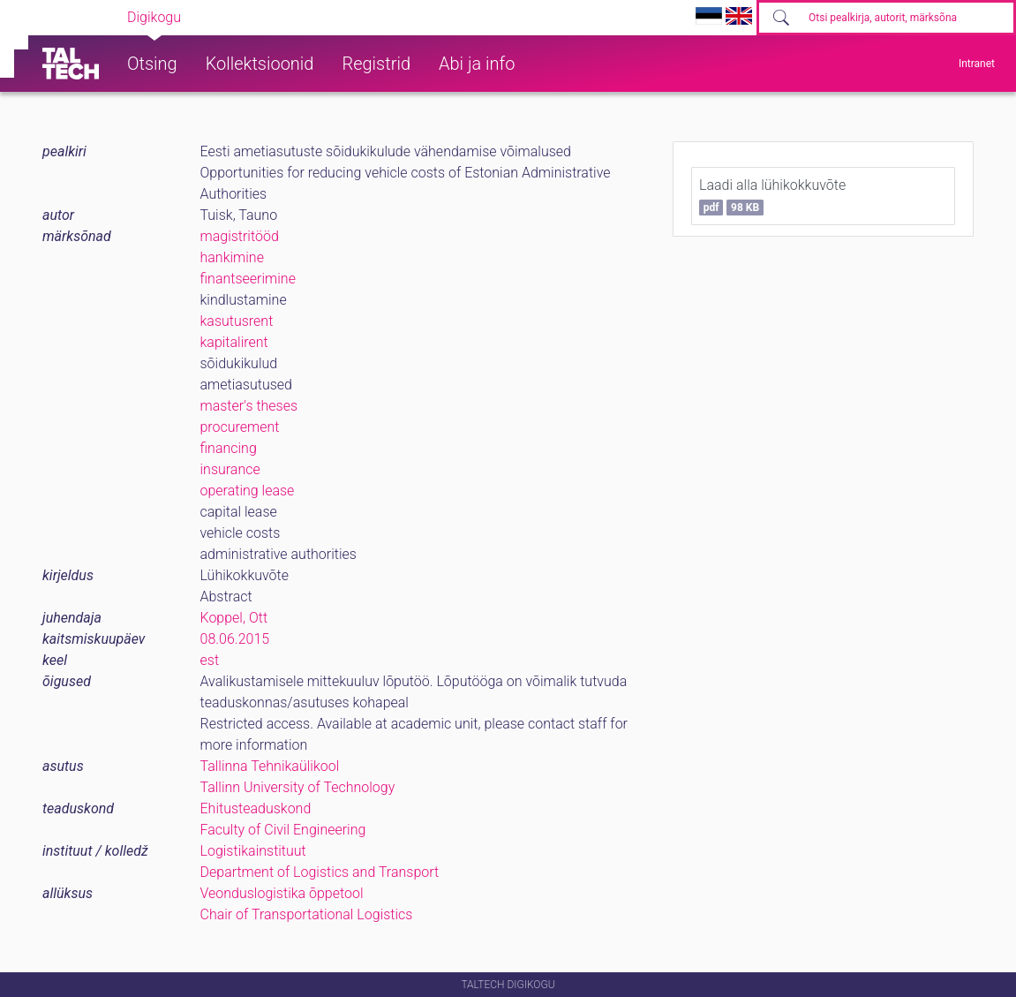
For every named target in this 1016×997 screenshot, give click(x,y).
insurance (230, 469)
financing (228, 448)
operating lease (247, 490)
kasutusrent (237, 321)
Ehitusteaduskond (256, 808)
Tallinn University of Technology (297, 787)
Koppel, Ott (234, 617)
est (210, 660)
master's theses (249, 405)
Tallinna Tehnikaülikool (270, 766)
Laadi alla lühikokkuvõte (772, 196)
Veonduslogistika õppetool (282, 893)
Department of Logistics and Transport (320, 872)
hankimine (232, 257)
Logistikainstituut (253, 850)
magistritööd (239, 236)
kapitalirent (234, 342)
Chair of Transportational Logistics (306, 914)
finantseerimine (248, 278)
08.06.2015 (235, 639)
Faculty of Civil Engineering (283, 829)
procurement (240, 427)
